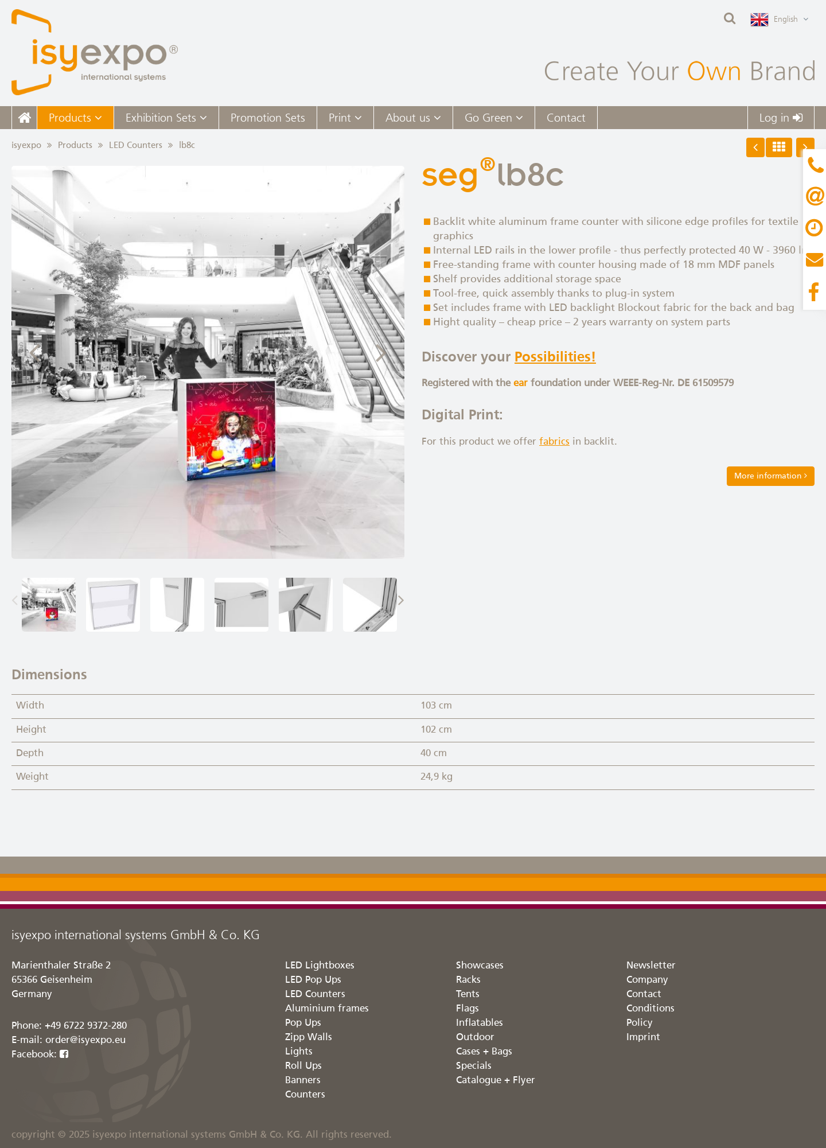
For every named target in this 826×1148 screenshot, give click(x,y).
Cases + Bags (484, 1052)
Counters (305, 1095)
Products (75, 117)
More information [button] (770, 476)
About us (413, 117)
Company (647, 980)
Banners (303, 1080)
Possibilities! (555, 357)
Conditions (650, 1009)
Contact (566, 117)
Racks (468, 980)
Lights (299, 1052)
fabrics (554, 442)
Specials (474, 1066)
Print (345, 117)
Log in (780, 117)
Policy (639, 1023)
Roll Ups (303, 1066)
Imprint (643, 1037)
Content (814, 229)
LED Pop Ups (313, 980)
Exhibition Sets (166, 117)
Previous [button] (34, 351)
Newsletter (651, 966)
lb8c (187, 145)
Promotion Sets (268, 117)
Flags (467, 1009)
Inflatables (479, 1023)
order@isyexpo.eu (85, 1040)
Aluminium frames (327, 1009)
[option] (207, 362)
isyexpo (26, 145)
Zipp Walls (308, 1037)
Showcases (480, 966)
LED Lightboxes (319, 966)
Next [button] (381, 351)
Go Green (494, 117)
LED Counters (135, 145)
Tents (468, 994)
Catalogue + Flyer (495, 1080)
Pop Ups (303, 1023)
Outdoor (475, 1037)
